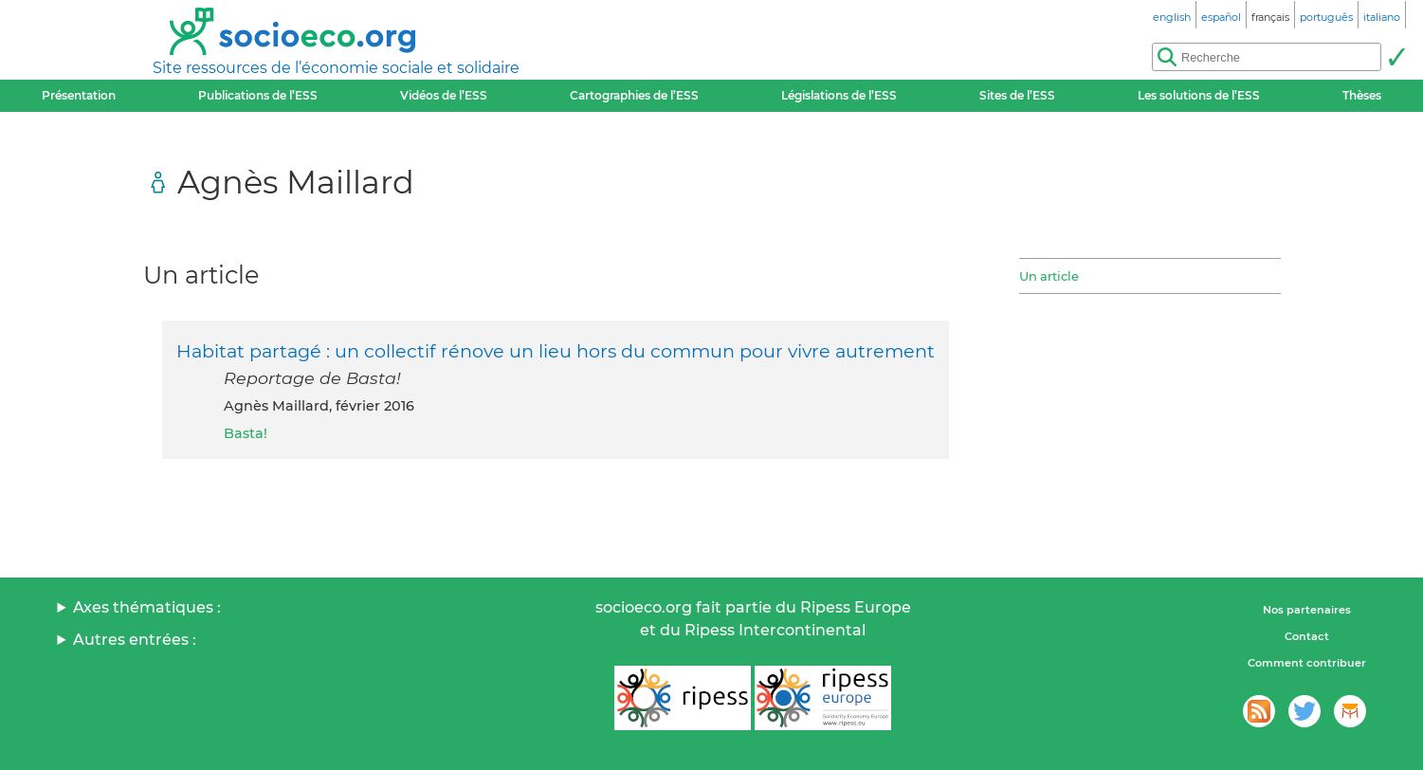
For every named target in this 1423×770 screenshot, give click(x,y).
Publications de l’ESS (258, 95)
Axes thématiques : (147, 607)
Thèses (1361, 95)
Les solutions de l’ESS (1199, 95)
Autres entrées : (134, 640)
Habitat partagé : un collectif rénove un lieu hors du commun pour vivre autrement (555, 350)
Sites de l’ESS (1017, 95)
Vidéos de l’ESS (443, 95)
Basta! (245, 433)
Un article (1049, 276)
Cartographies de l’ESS (634, 95)
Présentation (79, 95)
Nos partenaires (1307, 609)
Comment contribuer (1307, 662)
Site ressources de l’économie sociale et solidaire (336, 68)
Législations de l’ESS (839, 95)
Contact (1307, 636)
